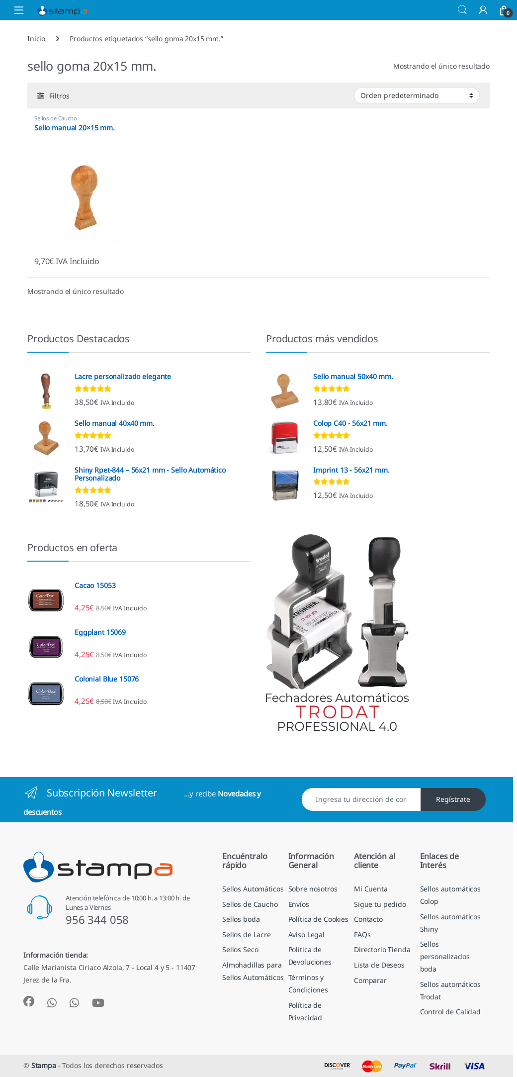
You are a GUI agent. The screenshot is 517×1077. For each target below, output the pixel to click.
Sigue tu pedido (380, 904)
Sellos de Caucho (55, 118)
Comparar (370, 980)
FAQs (362, 934)
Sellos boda (240, 919)
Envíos (298, 904)
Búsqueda (462, 9)
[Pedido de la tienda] (417, 95)
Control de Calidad (450, 1011)
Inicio (36, 38)
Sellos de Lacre (246, 934)
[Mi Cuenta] (483, 9)
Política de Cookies (318, 919)
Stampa (43, 1065)
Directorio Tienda (382, 949)
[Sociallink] (28, 1001)
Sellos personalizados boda (445, 956)
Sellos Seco (240, 949)
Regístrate (453, 799)
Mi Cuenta (371, 888)
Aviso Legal (306, 934)
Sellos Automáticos (252, 888)
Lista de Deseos (379, 965)
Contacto (368, 919)
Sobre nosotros (313, 888)
